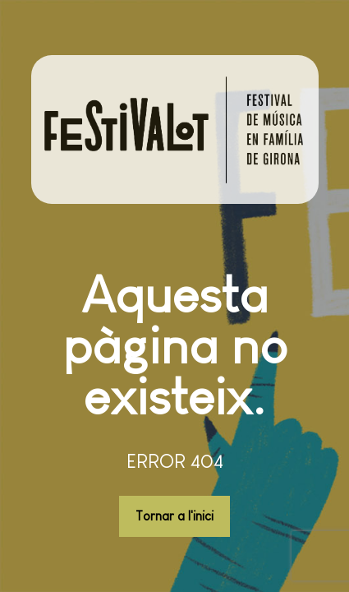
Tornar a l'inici (174, 516)
